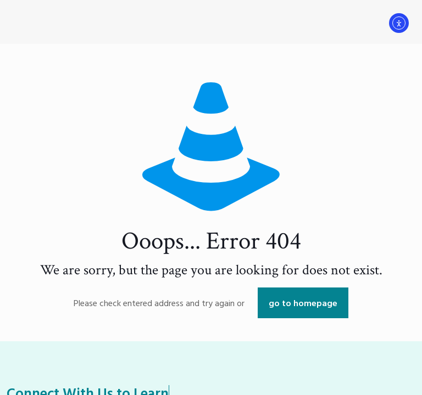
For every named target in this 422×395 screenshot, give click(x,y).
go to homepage (303, 302)
